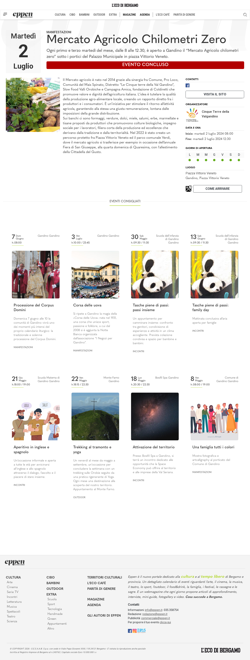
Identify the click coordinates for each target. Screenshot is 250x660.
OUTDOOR (99, 14)
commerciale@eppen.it (155, 618)
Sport (51, 604)
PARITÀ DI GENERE (184, 14)
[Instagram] (135, 630)
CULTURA (60, 14)
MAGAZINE (129, 14)
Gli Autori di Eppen (104, 615)
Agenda (94, 605)
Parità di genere (101, 589)
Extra (51, 594)
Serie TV (12, 592)
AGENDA (145, 14)
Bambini (53, 583)
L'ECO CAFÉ (163, 14)
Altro (50, 628)
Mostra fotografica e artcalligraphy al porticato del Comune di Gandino (211, 460)
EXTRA (113, 14)
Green (51, 619)
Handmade (54, 614)
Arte (9, 582)
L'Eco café (96, 583)
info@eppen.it (153, 610)
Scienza (12, 621)
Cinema (12, 587)
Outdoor (79, 497)
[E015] (141, 630)
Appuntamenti (57, 623)
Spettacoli (13, 611)
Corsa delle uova (87, 305)
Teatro (11, 616)
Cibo (50, 577)
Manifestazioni (58, 32)
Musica (12, 606)
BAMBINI (84, 14)
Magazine (95, 599)
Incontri (138, 351)
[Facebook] (187, 85)
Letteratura (14, 602)
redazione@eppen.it (154, 614)
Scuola (52, 599)
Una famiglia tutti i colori (213, 447)
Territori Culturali (104, 577)
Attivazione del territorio (154, 447)
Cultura (13, 577)
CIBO (72, 14)
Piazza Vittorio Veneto (201, 173)
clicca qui (165, 622)
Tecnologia (54, 609)
